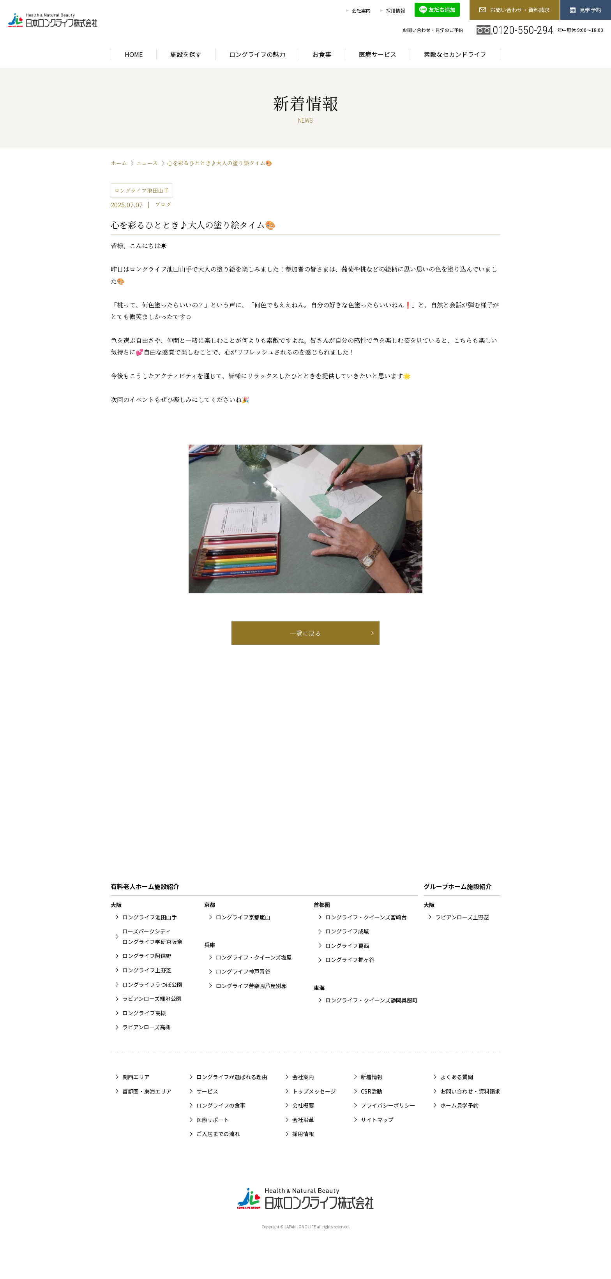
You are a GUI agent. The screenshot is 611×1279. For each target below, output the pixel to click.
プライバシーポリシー (388, 1105)
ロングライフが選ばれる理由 (231, 1077)
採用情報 (395, 10)
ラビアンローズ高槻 (146, 1027)
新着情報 (372, 1077)
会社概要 (303, 1105)
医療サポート (212, 1120)
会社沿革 (303, 1120)
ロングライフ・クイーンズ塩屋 (254, 957)
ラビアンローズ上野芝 (462, 917)
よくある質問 (456, 1077)
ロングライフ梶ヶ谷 (349, 959)
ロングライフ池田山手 (149, 917)
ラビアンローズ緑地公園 (152, 998)
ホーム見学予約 (459, 1105)
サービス (207, 1091)
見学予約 (586, 10)
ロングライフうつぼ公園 (152, 984)
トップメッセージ (314, 1091)
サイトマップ (377, 1120)
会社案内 (361, 10)
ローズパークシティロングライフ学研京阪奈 (152, 936)
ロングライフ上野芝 (146, 970)
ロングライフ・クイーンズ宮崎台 (366, 917)
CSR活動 (371, 1091)
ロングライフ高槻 (144, 1013)
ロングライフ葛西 (347, 945)
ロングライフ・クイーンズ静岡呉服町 (371, 1000)
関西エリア (136, 1077)
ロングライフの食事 (220, 1105)
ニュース (147, 163)
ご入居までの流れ (218, 1134)
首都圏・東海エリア (146, 1091)
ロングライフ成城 (347, 931)
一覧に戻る (305, 633)
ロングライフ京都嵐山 (243, 917)
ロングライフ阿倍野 (146, 956)
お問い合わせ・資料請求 (514, 10)
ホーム (119, 163)
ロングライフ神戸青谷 (243, 971)
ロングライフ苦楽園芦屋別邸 (251, 986)
